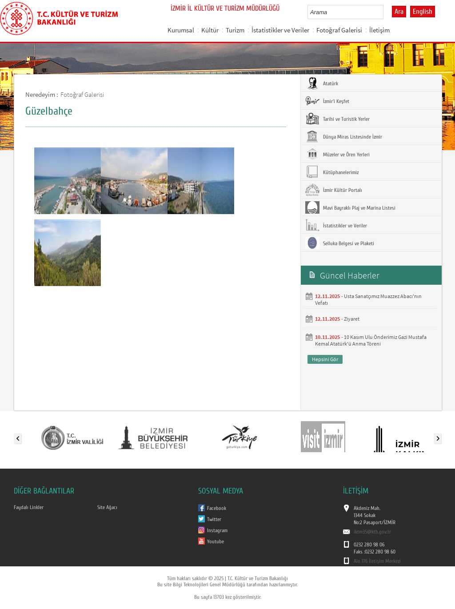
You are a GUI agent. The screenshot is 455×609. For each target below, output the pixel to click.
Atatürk (321, 83)
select (386, 12)
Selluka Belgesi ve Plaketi (339, 243)
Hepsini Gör (325, 359)
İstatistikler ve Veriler (280, 30)
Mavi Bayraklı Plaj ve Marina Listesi (350, 207)
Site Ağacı (107, 507)
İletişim (379, 30)
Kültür (210, 30)
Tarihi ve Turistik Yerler (337, 118)
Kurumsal (181, 30)
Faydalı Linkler (29, 507)
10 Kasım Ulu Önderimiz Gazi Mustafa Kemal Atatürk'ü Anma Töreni (371, 340)
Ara (399, 12)
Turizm (235, 30)
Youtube (215, 541)
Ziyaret (351, 318)
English (422, 12)
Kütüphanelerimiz (332, 172)
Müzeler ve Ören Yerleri (337, 154)
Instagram (217, 530)
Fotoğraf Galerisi (339, 30)
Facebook (216, 508)
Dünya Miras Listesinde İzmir (343, 136)
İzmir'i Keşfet (327, 101)
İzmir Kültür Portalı (333, 189)
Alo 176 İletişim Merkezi (377, 561)
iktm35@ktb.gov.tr (372, 532)
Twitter (214, 519)
